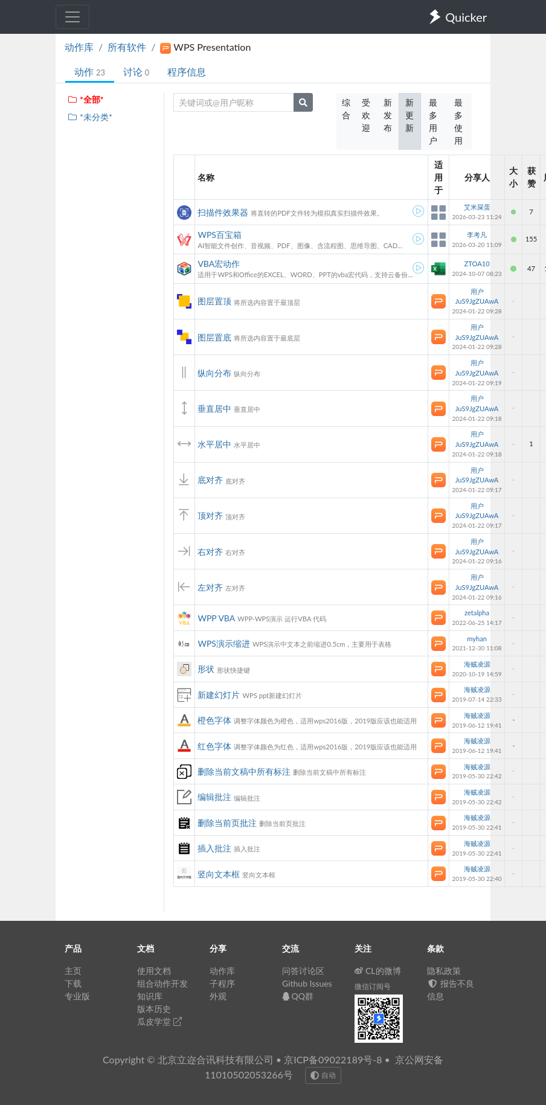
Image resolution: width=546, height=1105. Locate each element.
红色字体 (214, 746)
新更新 (409, 115)
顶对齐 (210, 515)
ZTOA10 (476, 263)
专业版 (77, 996)
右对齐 (210, 551)
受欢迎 (366, 115)
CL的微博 (378, 971)
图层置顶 (214, 301)
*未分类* (89, 117)
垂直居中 (214, 408)
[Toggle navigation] (72, 17)
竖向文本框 (219, 874)
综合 (346, 108)
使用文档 (154, 971)
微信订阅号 (373, 986)
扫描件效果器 (223, 212)
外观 (218, 996)
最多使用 (458, 121)
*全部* (85, 99)
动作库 (79, 47)
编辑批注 (214, 797)
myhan (477, 638)
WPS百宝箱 (220, 234)
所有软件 (127, 47)
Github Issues (307, 983)
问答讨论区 (303, 971)
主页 (73, 971)
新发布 (388, 115)
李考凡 (477, 235)
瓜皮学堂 (159, 1021)
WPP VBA (216, 618)
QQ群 (297, 996)
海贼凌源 (477, 664)
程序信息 (186, 71)
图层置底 (214, 337)
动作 (89, 71)
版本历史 (154, 1009)
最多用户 (433, 121)
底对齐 (210, 480)
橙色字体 (214, 720)
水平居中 (214, 444)
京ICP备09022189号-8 (333, 1059)
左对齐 (210, 587)
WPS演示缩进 (224, 643)
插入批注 (214, 848)
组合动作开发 (162, 983)
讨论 (136, 71)
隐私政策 (444, 971)
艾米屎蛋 (477, 207)
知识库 (149, 996)
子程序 (222, 983)
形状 (206, 669)
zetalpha (476, 613)
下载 (73, 983)
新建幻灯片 (219, 695)
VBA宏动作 (219, 263)
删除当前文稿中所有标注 (244, 771)
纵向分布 (214, 373)
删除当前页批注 (227, 823)
